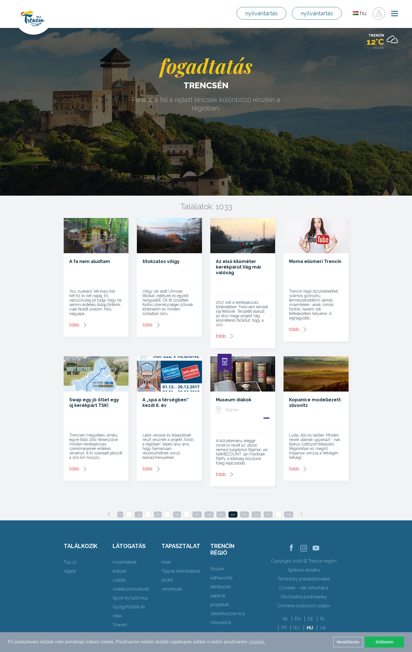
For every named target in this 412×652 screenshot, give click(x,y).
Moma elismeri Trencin (315, 261)
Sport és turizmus (130, 598)
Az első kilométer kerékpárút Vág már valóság (238, 267)
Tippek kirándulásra (180, 571)
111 (244, 514)
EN (298, 619)
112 (256, 514)
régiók (70, 571)
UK (323, 627)
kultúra (119, 571)
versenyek (171, 589)
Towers (120, 624)
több (74, 325)
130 (288, 514)
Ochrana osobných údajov (303, 605)
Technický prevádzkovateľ (304, 579)
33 (138, 514)
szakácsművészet (131, 589)
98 (177, 514)
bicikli (167, 580)
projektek (219, 604)
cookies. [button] (257, 641)
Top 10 (70, 562)
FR (284, 627)
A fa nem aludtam (89, 261)
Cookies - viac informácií (303, 588)
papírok (217, 595)
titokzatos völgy (161, 261)
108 (209, 514)
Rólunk (217, 569)
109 (221, 514)
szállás (119, 580)
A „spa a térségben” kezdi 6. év (165, 402)
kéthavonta (221, 577)
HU (310, 627)
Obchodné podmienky (303, 596)
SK (285, 619)
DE (310, 619)
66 (157, 514)
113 (268, 514)
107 (197, 514)
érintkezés (220, 586)
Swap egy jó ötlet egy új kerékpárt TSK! (94, 402)
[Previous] (109, 514)
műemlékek (125, 562)
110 (233, 514)
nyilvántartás (261, 13)
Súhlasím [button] (384, 642)
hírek (166, 562)
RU (297, 627)
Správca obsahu (304, 570)
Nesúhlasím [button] (348, 642)
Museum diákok (233, 399)
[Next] (301, 514)
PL (322, 619)
